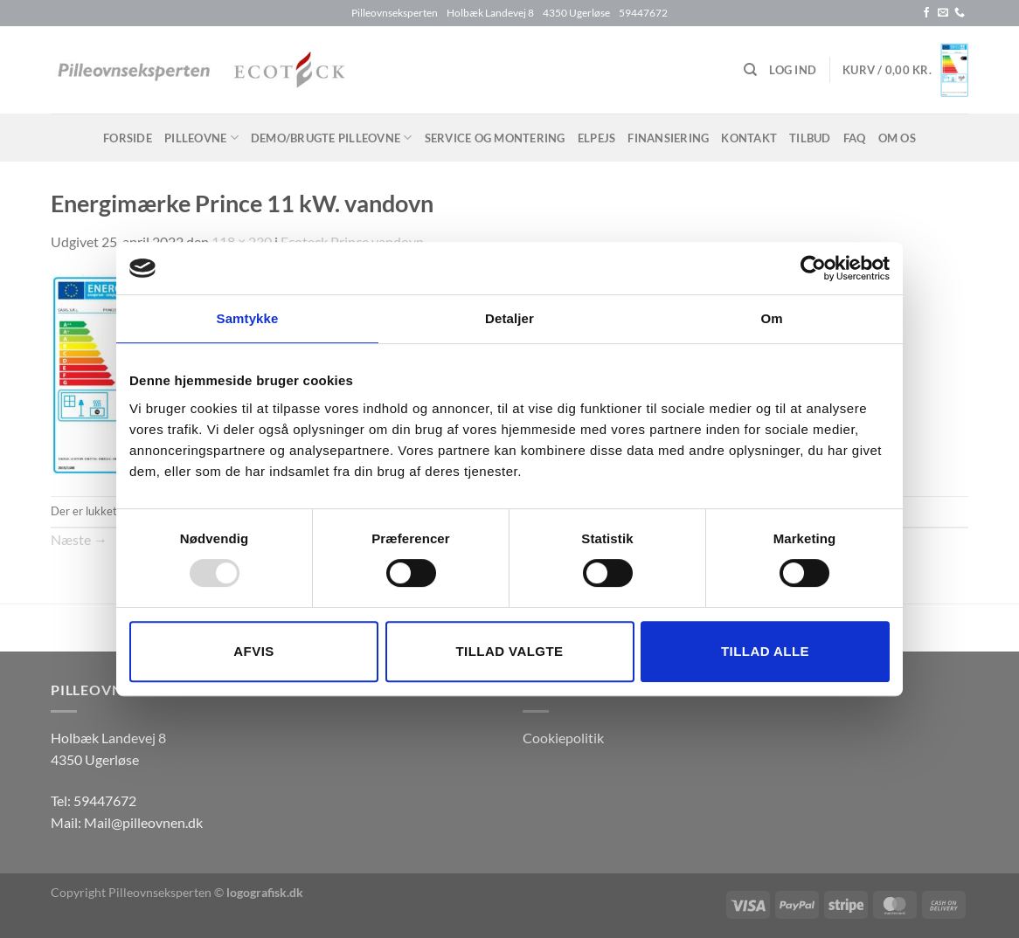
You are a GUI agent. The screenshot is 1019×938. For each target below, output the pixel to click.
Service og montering (495, 138)
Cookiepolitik (563, 737)
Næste (79, 539)
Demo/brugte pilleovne (331, 137)
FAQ (854, 138)
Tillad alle (765, 651)
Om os (897, 138)
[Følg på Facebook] (926, 13)
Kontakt (749, 138)
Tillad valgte (509, 651)
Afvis (253, 651)
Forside (127, 138)
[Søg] (750, 69)
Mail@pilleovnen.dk (143, 822)
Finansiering (668, 138)
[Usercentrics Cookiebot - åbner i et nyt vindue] (813, 268)
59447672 (104, 800)
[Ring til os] (959, 13)
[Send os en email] (943, 13)
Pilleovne (201, 137)
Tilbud (810, 138)
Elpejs (597, 138)
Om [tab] (771, 318)
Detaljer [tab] (509, 318)
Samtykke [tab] (248, 318)
